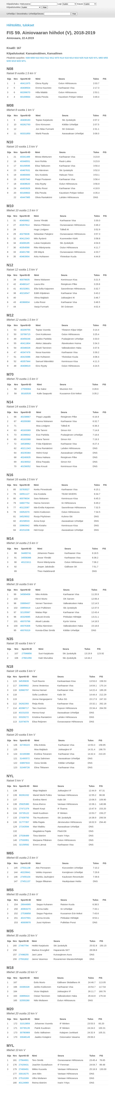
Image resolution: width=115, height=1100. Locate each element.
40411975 (25, 83)
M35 (9, 61)
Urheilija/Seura (36, 13)
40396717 (24, 708)
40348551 (25, 161)
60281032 (24, 795)
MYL (24, 61)
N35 (81, 57)
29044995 (26, 904)
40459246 (25, 338)
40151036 (24, 530)
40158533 (24, 521)
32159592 (24, 844)
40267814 (24, 225)
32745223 (25, 745)
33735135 (25, 1028)
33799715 (25, 334)
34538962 (26, 443)
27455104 (25, 876)
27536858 (26, 913)
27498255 (24, 954)
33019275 (24, 1073)
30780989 (25, 1032)
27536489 (24, 835)
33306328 (24, 987)
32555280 (24, 1000)
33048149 (25, 1037)
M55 (106, 57)
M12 (52, 57)
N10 (37, 57)
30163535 (26, 393)
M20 (19, 61)
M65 (101, 57)
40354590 (24, 247)
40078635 (25, 279)
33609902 (24, 685)
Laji (59, 4)
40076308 (25, 625)
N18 (86, 57)
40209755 (25, 329)
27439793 (24, 817)
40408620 (25, 183)
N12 (47, 57)
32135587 (25, 612)
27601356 (27, 658)
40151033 (24, 712)
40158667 (26, 416)
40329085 (25, 616)
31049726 (25, 767)
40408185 (24, 243)
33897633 (25, 763)
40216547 (25, 293)
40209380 (26, 421)
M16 (76, 57)
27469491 (24, 1069)
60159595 (25, 165)
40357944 (25, 361)
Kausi (80, 4)
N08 (28, 57)
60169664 (25, 97)
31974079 (24, 721)
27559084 (26, 389)
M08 (32, 57)
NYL (96, 57)
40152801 (25, 288)
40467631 (25, 170)
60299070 (25, 92)
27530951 (24, 840)
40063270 (26, 909)
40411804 (25, 343)
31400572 (25, 758)
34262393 (24, 703)
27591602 (24, 959)
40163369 (26, 430)
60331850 (25, 133)
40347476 (25, 352)
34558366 (26, 557)
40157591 (26, 918)
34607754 (24, 503)
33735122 (24, 813)
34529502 (24, 516)
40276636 (24, 234)
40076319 (25, 630)
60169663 (25, 192)
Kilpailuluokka (13, 7)
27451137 (25, 881)
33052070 (24, 512)
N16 (67, 57)
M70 (57, 57)
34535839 (24, 681)
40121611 (26, 562)
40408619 (25, 366)
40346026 (25, 347)
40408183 (25, 120)
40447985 (25, 197)
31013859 (25, 1023)
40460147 (25, 284)
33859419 (25, 607)
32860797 (24, 690)
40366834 (25, 302)
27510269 (24, 1078)
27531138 (25, 867)
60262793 (25, 124)
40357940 (25, 179)
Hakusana (25, 4)
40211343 (26, 448)
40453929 (25, 188)
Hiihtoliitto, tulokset (20, 25)
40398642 (26, 434)
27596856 (27, 653)
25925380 (24, 804)
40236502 (26, 461)
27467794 (24, 945)
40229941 (25, 872)
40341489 (25, 156)
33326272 (24, 717)
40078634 (24, 498)
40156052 (26, 466)
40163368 (26, 439)
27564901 (24, 1060)
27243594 (24, 826)
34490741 (26, 553)
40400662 (24, 220)
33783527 (24, 489)
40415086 (25, 357)
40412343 (24, 238)
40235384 (26, 452)
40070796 (25, 621)
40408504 (25, 88)
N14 (62, 57)
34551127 (24, 494)
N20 (91, 57)
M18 (14, 61)
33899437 (25, 603)
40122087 (24, 507)
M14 (71, 57)
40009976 (26, 922)
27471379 (24, 808)
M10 (42, 57)
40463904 (24, 256)
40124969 (24, 1082)
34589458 (25, 594)
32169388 (25, 754)
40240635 (26, 457)
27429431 (24, 1064)
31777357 (24, 822)
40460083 (25, 174)
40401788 (24, 252)
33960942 (24, 525)
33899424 (24, 996)
